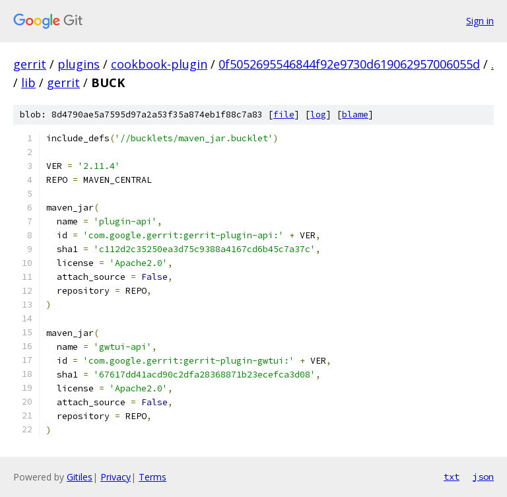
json (483, 476)
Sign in (480, 21)
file (283, 114)
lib (28, 82)
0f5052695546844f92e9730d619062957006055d (349, 64)
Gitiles (79, 477)
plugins (78, 64)
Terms (152, 477)
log (318, 114)
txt (451, 476)
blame (355, 114)
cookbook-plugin (159, 64)
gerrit (29, 64)
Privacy (115, 477)
